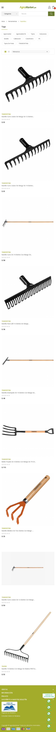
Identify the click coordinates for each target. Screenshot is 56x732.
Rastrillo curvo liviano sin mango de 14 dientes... (18, 186)
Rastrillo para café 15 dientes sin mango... (15, 324)
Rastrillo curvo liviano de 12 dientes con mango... (18, 600)
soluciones (43, 34)
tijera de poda (9, 43)
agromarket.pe (21, 34)
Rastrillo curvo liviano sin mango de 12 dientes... (18, 117)
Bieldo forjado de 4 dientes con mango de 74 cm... (19, 462)
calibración (17, 39)
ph (39, 39)
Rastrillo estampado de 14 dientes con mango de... (18, 393)
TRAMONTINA (23, 43)
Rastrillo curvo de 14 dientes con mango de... (17, 255)
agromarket (7, 34)
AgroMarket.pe (14, 725)
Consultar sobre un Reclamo (10, 716)
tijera (33, 34)
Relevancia (30, 52)
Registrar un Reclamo (8, 713)
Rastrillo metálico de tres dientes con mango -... (17, 531)
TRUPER (4, 666)
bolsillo (6, 39)
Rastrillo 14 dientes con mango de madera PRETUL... (19, 669)
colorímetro (29, 39)
